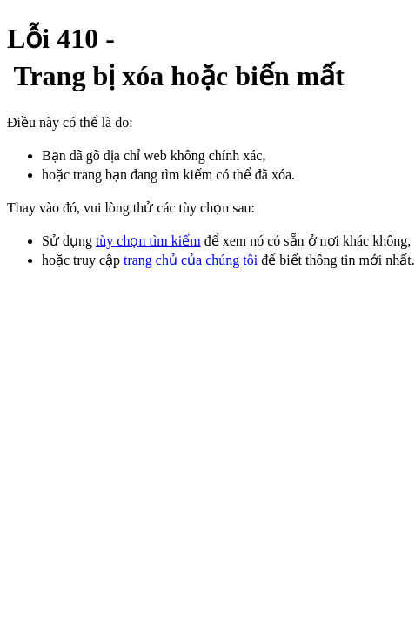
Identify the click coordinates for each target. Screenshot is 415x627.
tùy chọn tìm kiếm (148, 240)
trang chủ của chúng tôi (191, 260)
